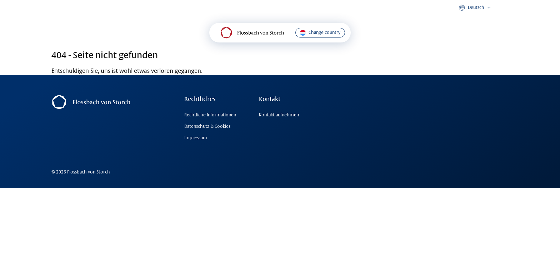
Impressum (195, 137)
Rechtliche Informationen (210, 114)
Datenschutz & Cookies (207, 126)
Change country (320, 32)
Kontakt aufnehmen (279, 114)
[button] (475, 7)
